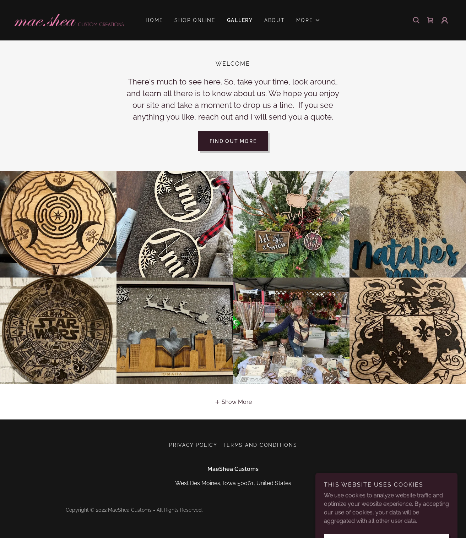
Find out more (233, 141)
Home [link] (154, 20)
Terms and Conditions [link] (260, 445)
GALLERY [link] (240, 20)
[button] (308, 20)
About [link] (274, 20)
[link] (69, 19)
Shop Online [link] (194, 20)
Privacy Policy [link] (193, 445)
